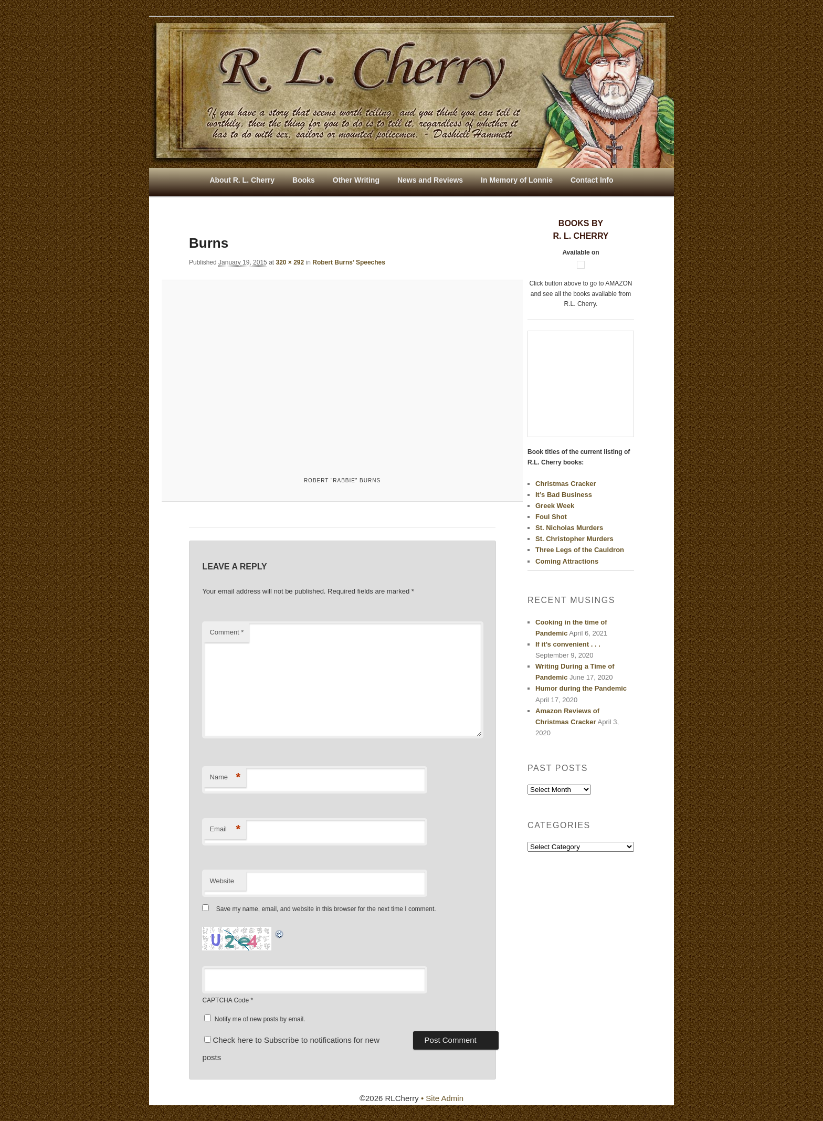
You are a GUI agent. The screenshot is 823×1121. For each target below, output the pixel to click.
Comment (226, 632)
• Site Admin (442, 1098)
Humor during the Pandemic (581, 688)
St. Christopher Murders (574, 539)
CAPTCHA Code (225, 1000)
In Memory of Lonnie (517, 180)
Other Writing (356, 180)
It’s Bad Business (563, 495)
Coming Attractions (566, 561)
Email (224, 829)
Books (303, 180)
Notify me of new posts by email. (260, 1019)
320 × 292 (290, 262)
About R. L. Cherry (242, 180)
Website (221, 881)
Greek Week (554, 506)
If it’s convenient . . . (567, 644)
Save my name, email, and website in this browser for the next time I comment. (326, 909)
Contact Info (592, 180)
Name (224, 777)
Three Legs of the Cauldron (579, 550)
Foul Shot (551, 517)
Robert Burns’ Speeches (348, 262)
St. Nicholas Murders (569, 528)
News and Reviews (430, 180)
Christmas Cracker (565, 484)
